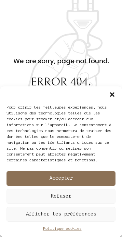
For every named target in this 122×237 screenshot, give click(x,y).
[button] (112, 94)
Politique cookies (62, 228)
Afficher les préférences (61, 214)
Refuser (61, 196)
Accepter (61, 178)
